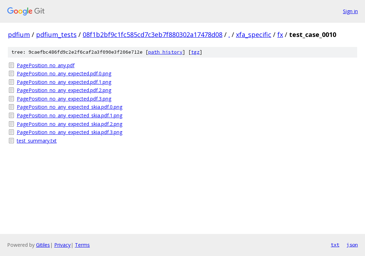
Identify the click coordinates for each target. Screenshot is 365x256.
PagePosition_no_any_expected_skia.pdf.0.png (69, 106)
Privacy (62, 244)
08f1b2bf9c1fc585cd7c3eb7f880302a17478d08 (152, 34)
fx (280, 34)
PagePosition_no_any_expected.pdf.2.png (64, 90)
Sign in (350, 11)
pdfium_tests (56, 34)
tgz (195, 52)
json (352, 244)
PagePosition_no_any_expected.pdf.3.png (64, 98)
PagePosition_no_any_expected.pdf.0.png (64, 73)
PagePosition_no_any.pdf (45, 65)
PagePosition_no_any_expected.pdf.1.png (64, 82)
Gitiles (43, 244)
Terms (82, 244)
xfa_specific (253, 34)
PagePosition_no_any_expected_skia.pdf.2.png (69, 124)
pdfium (19, 34)
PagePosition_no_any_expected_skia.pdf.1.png (69, 115)
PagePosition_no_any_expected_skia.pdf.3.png (69, 132)
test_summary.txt (37, 140)
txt (335, 244)
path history (165, 52)
